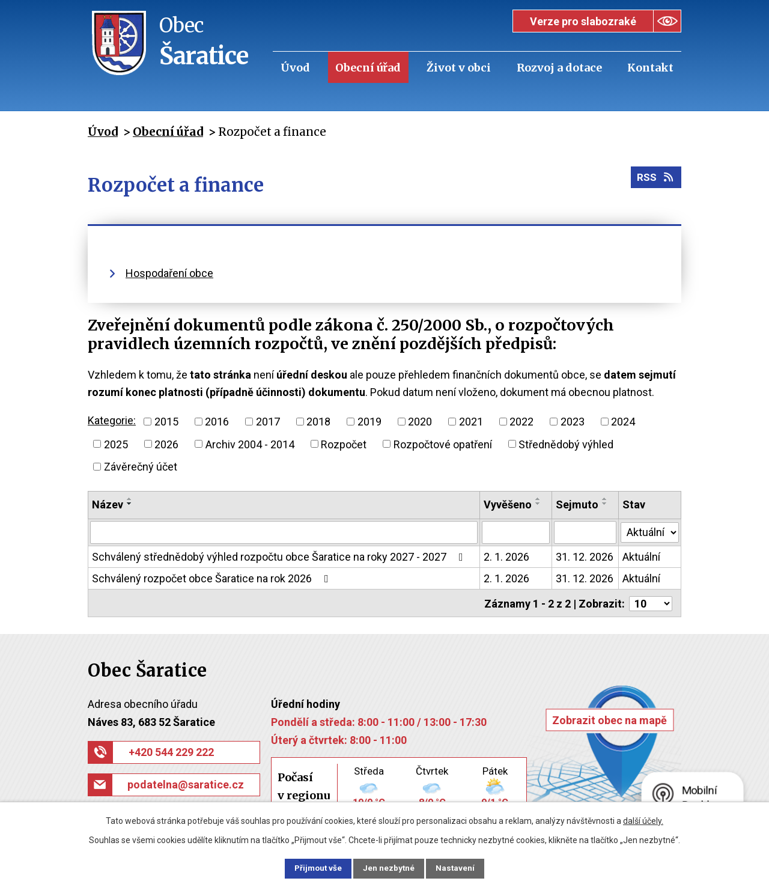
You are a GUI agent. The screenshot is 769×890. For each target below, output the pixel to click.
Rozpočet (343, 443)
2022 (521, 421)
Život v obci (459, 68)
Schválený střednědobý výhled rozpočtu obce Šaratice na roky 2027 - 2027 (280, 556)
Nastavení (462, 868)
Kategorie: (112, 420)
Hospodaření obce (169, 273)
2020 (420, 421)
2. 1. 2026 (507, 556)
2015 (166, 421)
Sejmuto (577, 504)
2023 (573, 421)
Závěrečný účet (140, 466)
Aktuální (642, 556)
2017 (268, 421)
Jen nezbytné (389, 868)
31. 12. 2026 (584, 556)
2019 (369, 421)
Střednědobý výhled (565, 443)
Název (107, 504)
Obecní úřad (368, 68)
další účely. (643, 819)
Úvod (295, 68)
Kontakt (650, 68)
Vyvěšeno (508, 504)
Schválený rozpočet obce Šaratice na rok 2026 (212, 578)
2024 (623, 421)
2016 (217, 421)
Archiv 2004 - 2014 (249, 443)
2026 (166, 443)
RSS (655, 180)
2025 (116, 443)
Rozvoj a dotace (559, 68)
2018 (318, 421)
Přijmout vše (311, 868)
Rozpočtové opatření (443, 443)
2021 (471, 421)
